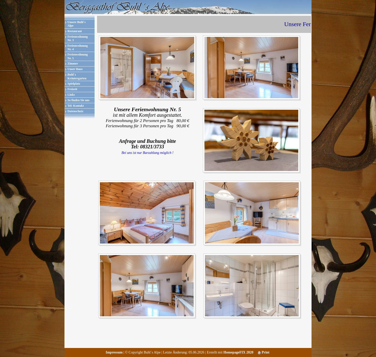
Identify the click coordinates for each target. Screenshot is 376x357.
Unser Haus (75, 69)
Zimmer (72, 63)
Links (71, 94)
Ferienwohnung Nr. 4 (77, 47)
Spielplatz (73, 83)
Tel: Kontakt (75, 105)
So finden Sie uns (78, 100)
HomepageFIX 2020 (238, 352)
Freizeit (72, 89)
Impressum (114, 352)
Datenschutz (75, 111)
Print (264, 352)
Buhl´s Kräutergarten (76, 76)
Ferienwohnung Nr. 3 (77, 38)
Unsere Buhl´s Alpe (76, 23)
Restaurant (74, 31)
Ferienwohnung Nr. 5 (77, 56)
